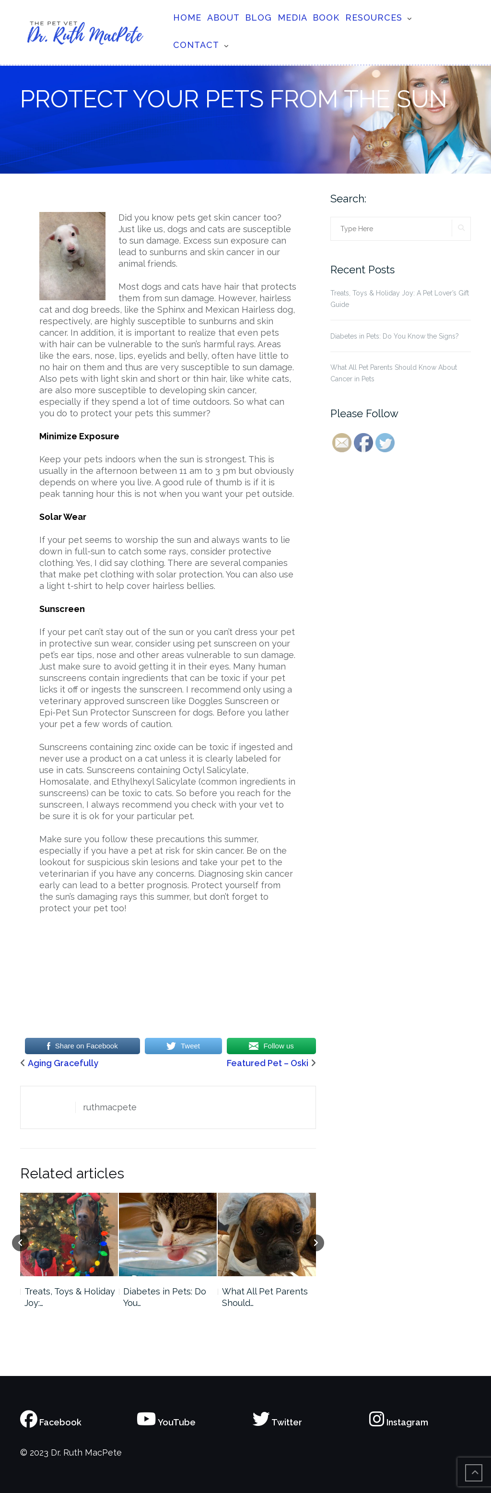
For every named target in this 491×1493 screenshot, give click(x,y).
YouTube (166, 1422)
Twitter (277, 1422)
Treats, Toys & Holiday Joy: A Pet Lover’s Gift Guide (399, 298)
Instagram (398, 1422)
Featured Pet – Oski (267, 1063)
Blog (258, 17)
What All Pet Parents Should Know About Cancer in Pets (393, 373)
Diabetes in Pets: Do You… (164, 1297)
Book (326, 17)
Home (187, 17)
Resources (373, 17)
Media (292, 17)
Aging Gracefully (63, 1063)
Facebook (51, 1422)
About (223, 17)
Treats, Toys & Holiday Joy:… (69, 1297)
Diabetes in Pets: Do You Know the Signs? (394, 336)
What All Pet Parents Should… (265, 1297)
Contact (196, 45)
